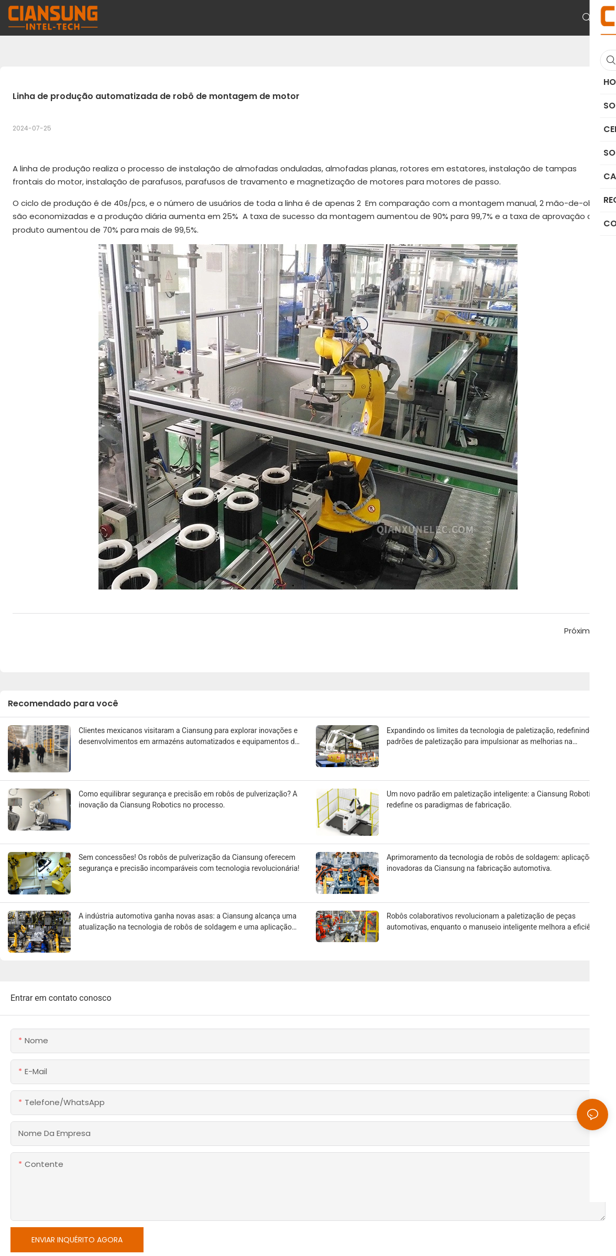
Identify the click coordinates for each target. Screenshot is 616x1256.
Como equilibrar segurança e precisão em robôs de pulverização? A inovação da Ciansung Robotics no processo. (188, 799)
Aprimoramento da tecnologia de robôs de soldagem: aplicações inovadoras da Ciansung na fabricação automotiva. (492, 862)
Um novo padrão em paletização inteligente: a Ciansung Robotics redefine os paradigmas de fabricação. (492, 799)
